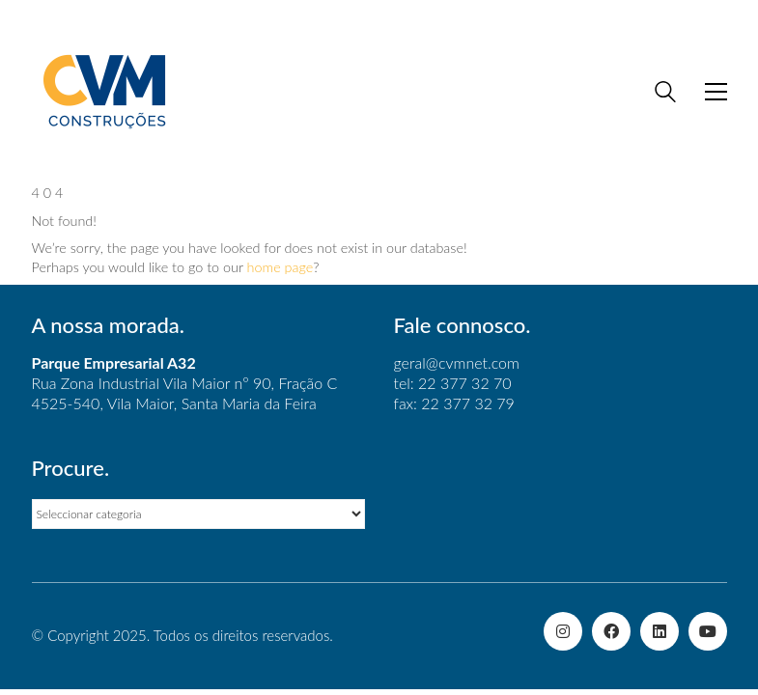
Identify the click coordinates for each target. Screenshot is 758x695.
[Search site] (665, 93)
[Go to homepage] (104, 91)
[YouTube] (707, 631)
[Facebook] (611, 631)
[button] (716, 91)
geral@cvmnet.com (456, 362)
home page (280, 267)
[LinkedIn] (659, 631)
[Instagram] (563, 631)
